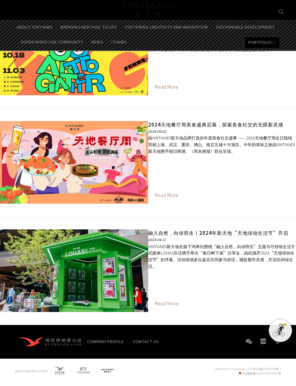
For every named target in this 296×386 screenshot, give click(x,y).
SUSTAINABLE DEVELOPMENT (245, 44)
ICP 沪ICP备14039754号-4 (264, 370)
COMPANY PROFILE (105, 341)
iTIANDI (118, 59)
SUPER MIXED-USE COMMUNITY (52, 59)
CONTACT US (146, 341)
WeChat (248, 344)
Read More (166, 86)
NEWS (97, 59)
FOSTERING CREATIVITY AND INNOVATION (166, 44)
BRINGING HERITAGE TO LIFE (89, 44)
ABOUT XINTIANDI (34, 44)
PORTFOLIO (259, 59)
